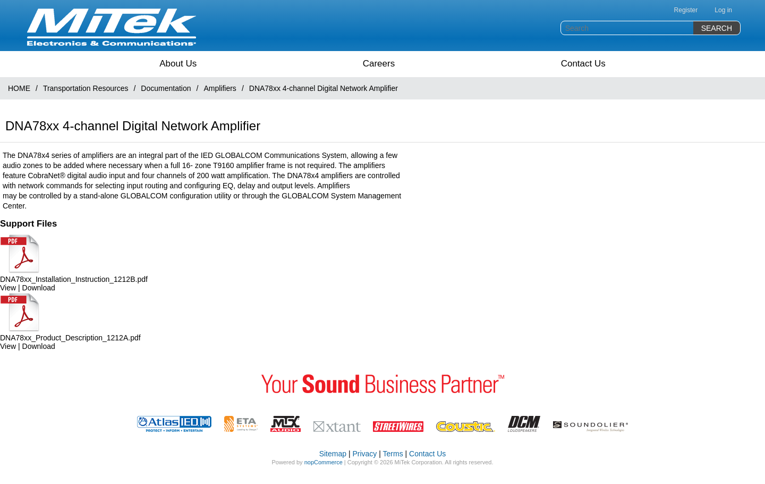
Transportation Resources (86, 88)
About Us (178, 64)
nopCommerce (323, 462)
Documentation (166, 88)
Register (686, 10)
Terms (393, 453)
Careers (379, 64)
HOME (19, 88)
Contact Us (583, 64)
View (8, 287)
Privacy (364, 453)
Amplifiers (219, 88)
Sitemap (332, 453)
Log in (723, 10)
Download (38, 287)
